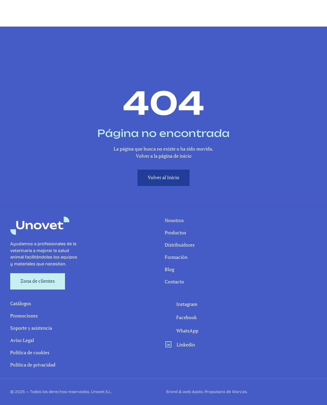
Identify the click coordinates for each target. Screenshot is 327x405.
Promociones (24, 315)
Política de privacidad (32, 364)
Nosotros (174, 220)
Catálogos (20, 303)
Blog (169, 269)
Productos (175, 232)
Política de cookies (29, 352)
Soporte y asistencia (31, 328)
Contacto (174, 281)
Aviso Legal (22, 340)
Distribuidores (180, 245)
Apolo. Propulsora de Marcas (219, 391)
